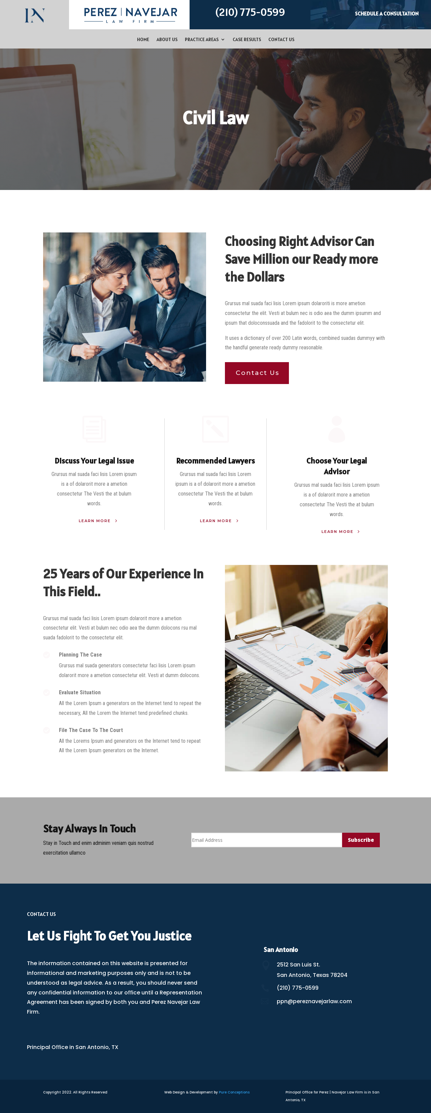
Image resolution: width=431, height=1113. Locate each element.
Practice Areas (202, 39)
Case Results (247, 39)
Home (143, 39)
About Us (167, 39)
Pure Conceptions (234, 1092)
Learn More (95, 520)
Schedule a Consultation (387, 13)
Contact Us (281, 39)
